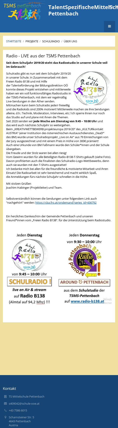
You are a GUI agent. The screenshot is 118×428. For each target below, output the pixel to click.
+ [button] (111, 6)
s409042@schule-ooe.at (24, 403)
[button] (109, 26)
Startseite (13, 41)
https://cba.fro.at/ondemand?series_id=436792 (65, 203)
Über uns (70, 41)
